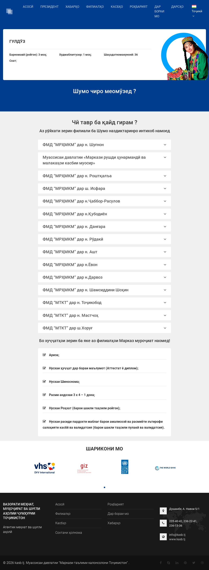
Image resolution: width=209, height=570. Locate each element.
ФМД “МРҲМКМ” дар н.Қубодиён (105, 214)
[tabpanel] (43, 468)
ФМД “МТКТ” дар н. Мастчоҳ (105, 315)
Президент (49, 7)
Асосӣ (28, 7)
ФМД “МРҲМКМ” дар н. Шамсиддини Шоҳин (105, 290)
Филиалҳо (95, 6)
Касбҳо (117, 7)
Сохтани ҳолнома (68, 533)
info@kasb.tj (177, 534)
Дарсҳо (177, 7)
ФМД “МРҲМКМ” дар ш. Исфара (105, 188)
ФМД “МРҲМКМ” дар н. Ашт (105, 252)
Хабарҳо (72, 7)
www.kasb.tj (177, 539)
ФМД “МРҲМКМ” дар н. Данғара (105, 226)
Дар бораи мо (159, 11)
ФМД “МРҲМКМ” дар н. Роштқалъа (105, 176)
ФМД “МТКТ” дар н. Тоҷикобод (105, 302)
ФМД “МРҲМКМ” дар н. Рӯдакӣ (105, 239)
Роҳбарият (139, 7)
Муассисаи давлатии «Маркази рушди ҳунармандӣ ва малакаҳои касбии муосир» (105, 160)
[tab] (104, 145)
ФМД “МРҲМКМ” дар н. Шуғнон (105, 144)
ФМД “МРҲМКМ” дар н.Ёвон (105, 264)
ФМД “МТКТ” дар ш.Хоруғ (105, 328)
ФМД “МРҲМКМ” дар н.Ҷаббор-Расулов (105, 201)
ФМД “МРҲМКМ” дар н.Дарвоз (105, 277)
